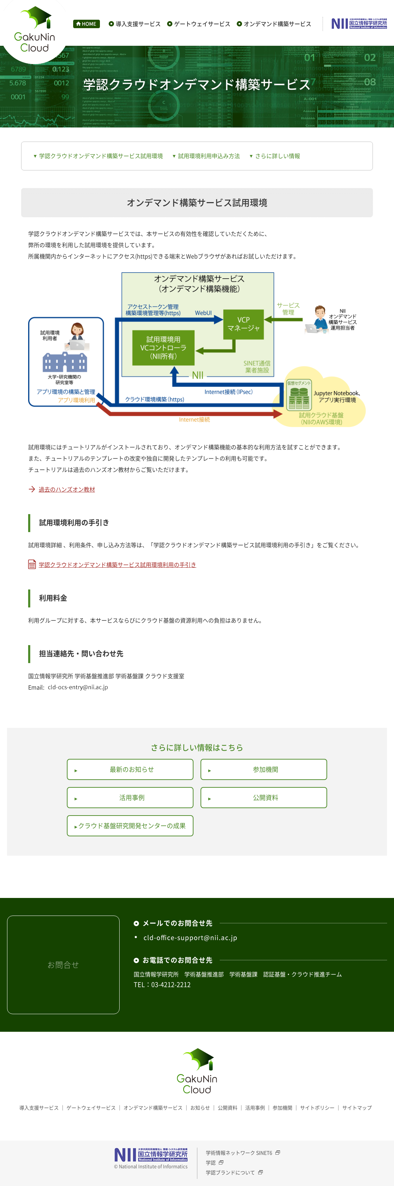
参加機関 (265, 769)
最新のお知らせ (132, 769)
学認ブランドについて (230, 1172)
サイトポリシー (317, 1107)
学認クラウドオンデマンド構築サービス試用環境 (101, 155)
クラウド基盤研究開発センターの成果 (132, 825)
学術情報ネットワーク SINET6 (239, 1152)
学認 (211, 1162)
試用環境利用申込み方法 (209, 155)
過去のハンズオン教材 (67, 489)
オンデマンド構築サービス (277, 23)
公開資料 (265, 797)
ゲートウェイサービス (202, 23)
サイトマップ (357, 1107)
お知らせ (200, 1107)
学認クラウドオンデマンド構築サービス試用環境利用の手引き (117, 564)
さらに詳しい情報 (277, 155)
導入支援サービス (138, 23)
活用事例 (132, 797)
